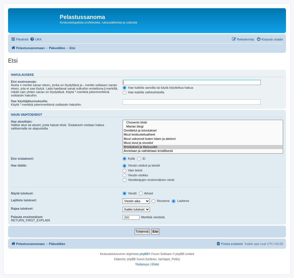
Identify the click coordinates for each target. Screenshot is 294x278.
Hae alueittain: (21, 121)
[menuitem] (36, 39)
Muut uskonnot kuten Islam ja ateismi (203, 139)
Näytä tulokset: (22, 193)
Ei (141, 158)
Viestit (130, 193)
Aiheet (146, 193)
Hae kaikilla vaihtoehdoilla (144, 92)
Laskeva (180, 200)
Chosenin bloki (203, 123)
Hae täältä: (19, 165)
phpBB (144, 254)
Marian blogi (203, 127)
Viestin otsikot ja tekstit (141, 165)
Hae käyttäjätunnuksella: (29, 101)
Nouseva (160, 200)
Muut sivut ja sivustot (203, 143)
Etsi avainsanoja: (24, 81)
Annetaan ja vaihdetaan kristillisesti (203, 151)
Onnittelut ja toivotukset (203, 131)
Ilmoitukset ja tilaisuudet (203, 147)
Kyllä (129, 158)
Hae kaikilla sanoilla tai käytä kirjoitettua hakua (158, 87)
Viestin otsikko (135, 175)
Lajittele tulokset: (24, 200)
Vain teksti (132, 170)
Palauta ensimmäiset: (27, 217)
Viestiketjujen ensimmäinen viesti (148, 180)
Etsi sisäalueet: (22, 158)
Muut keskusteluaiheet (203, 135)
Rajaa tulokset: (22, 208)
